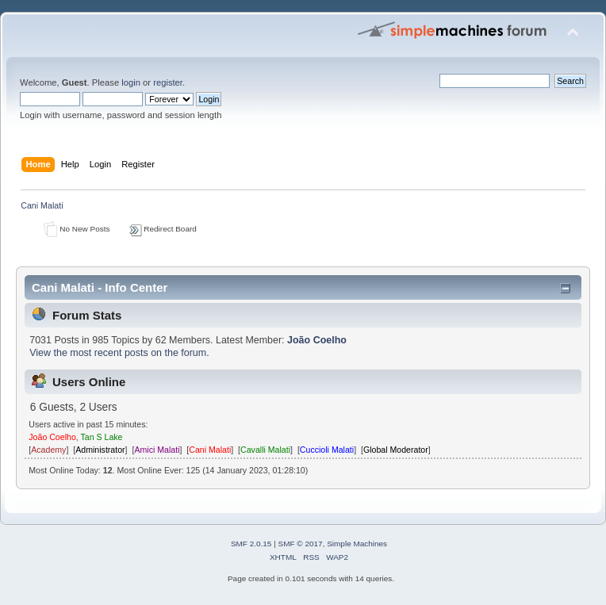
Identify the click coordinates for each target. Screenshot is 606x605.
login (130, 82)
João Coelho (317, 340)
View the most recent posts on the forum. (119, 352)
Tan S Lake (102, 437)
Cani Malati (210, 449)
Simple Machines (357, 543)
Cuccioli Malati (327, 449)
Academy (48, 449)
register (167, 82)
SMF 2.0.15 (251, 543)
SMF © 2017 (300, 543)
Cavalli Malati (265, 449)
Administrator (100, 449)
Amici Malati (156, 449)
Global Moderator (395, 449)
